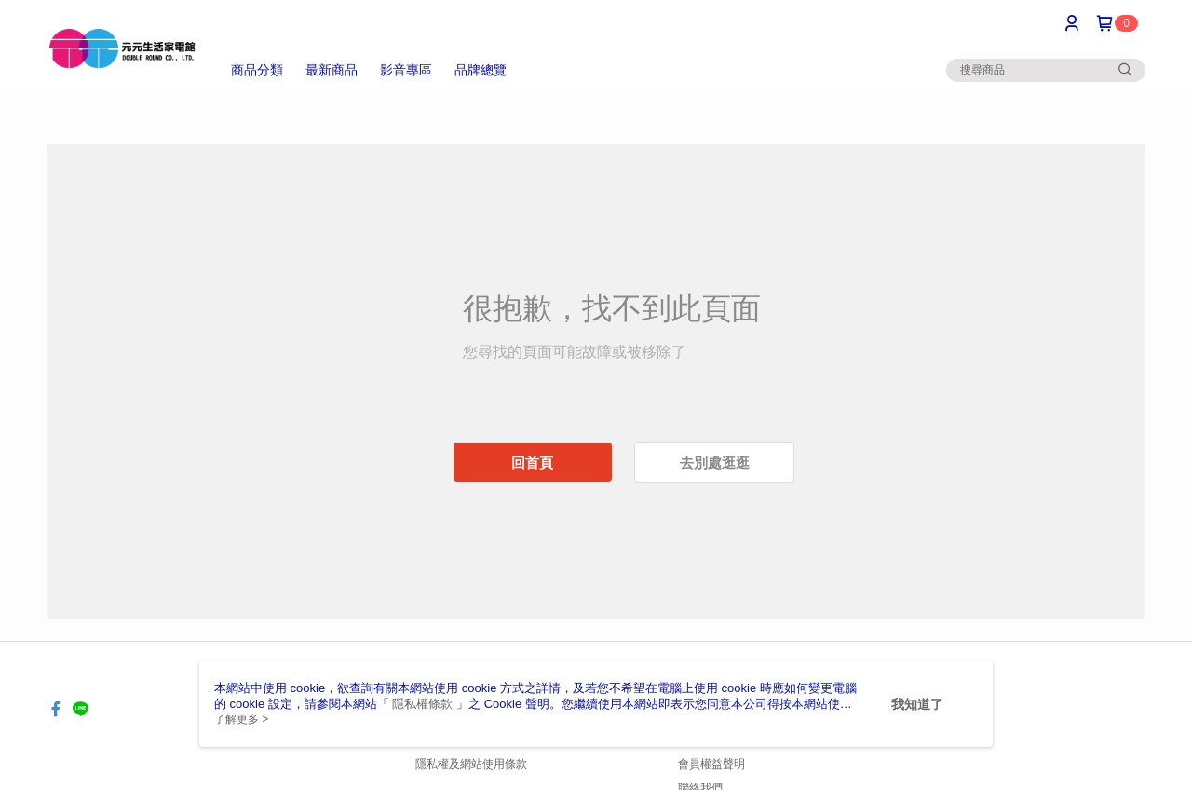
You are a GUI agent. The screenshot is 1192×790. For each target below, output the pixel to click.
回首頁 (532, 462)
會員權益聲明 (711, 763)
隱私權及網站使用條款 (471, 763)
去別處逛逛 (715, 462)
